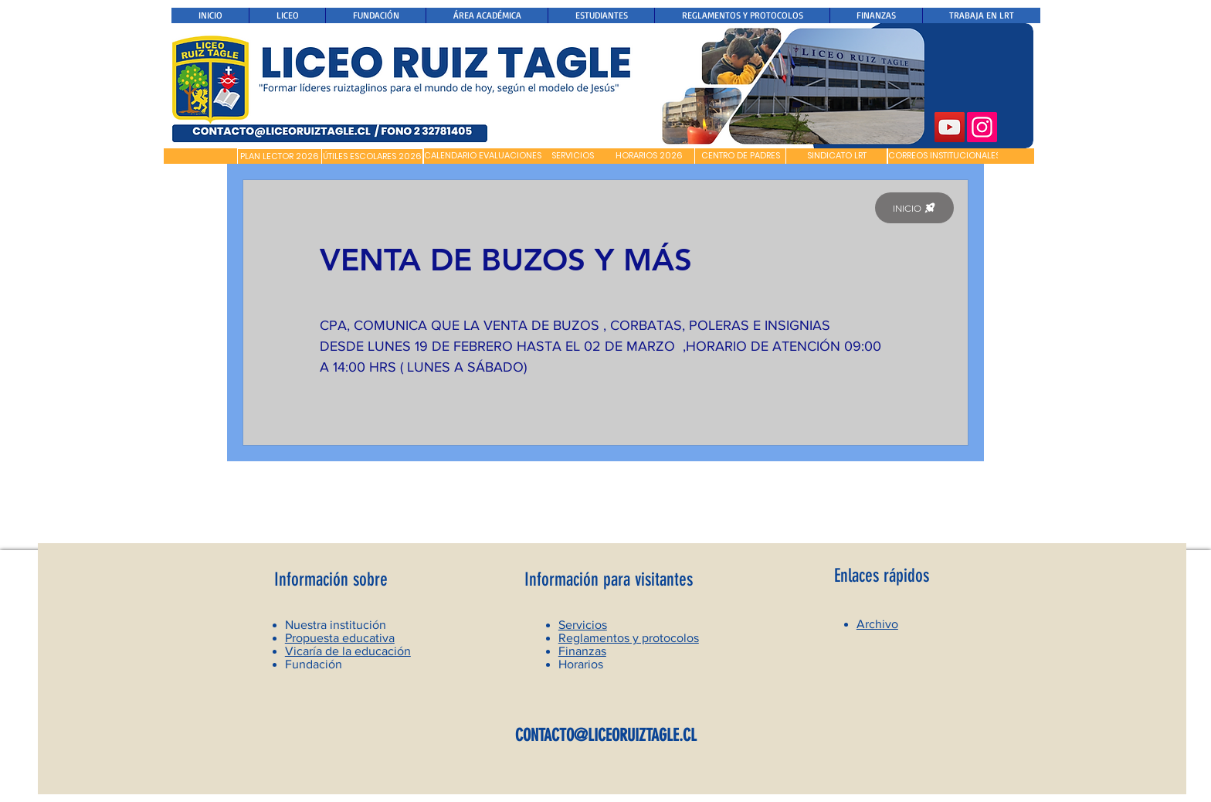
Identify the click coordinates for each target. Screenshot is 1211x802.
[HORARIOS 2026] (649, 156)
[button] (200, 156)
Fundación (313, 664)
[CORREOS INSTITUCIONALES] (944, 156)
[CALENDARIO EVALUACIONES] (482, 156)
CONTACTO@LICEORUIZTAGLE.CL (606, 735)
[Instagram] (982, 127)
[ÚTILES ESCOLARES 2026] (372, 157)
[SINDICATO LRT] (836, 156)
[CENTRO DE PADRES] (740, 156)
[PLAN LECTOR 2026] (279, 157)
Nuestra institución (335, 624)
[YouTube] (950, 127)
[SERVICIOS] (572, 156)
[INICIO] (914, 207)
